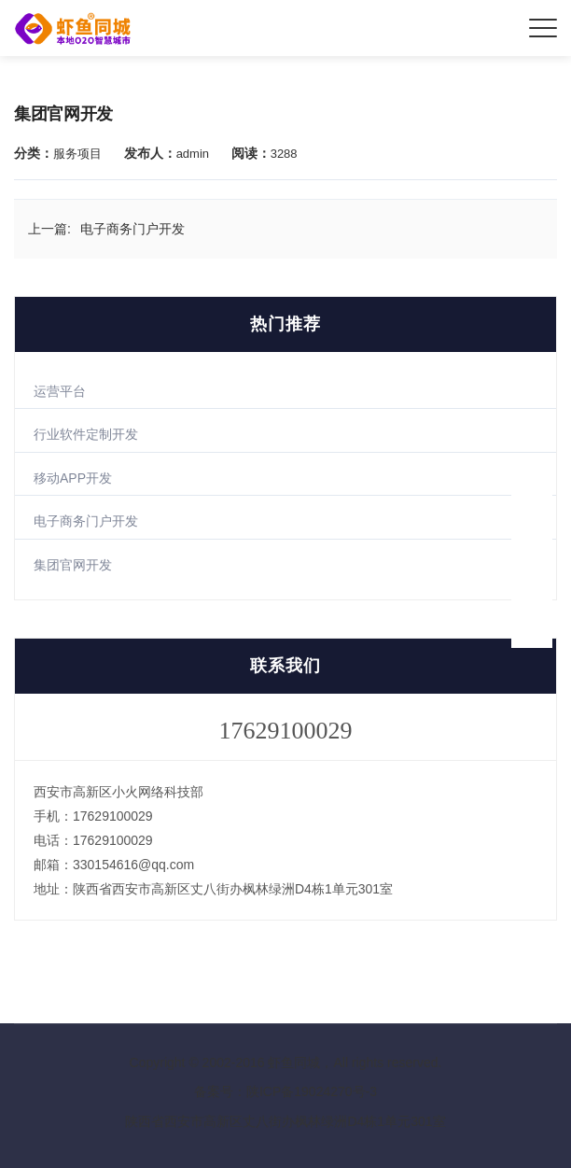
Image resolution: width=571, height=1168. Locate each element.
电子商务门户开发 (86, 521)
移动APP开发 (73, 478)
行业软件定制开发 (86, 434)
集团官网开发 (73, 564)
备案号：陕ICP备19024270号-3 (285, 1091)
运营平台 (60, 391)
